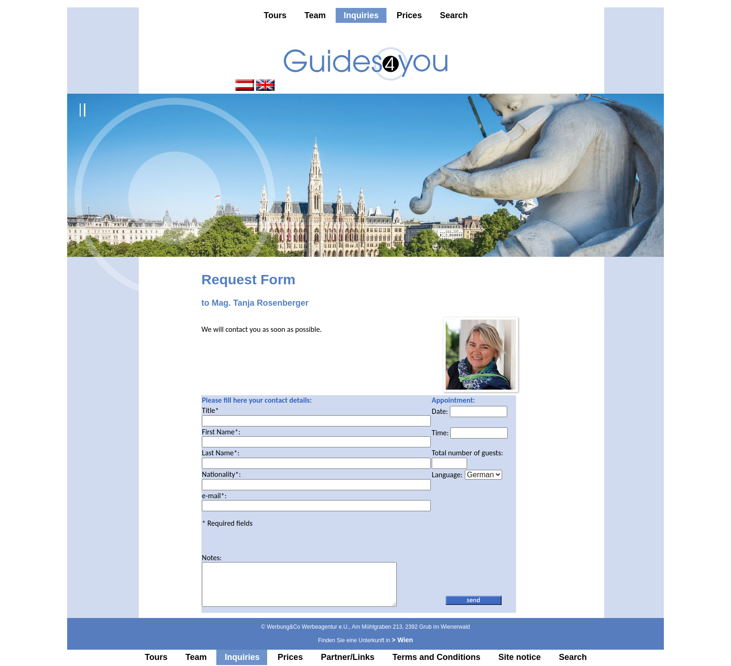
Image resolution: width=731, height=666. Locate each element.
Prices (409, 15)
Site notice (519, 657)
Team (315, 15)
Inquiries (361, 15)
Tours (275, 15)
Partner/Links (347, 657)
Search (454, 15)
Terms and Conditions (437, 657)
